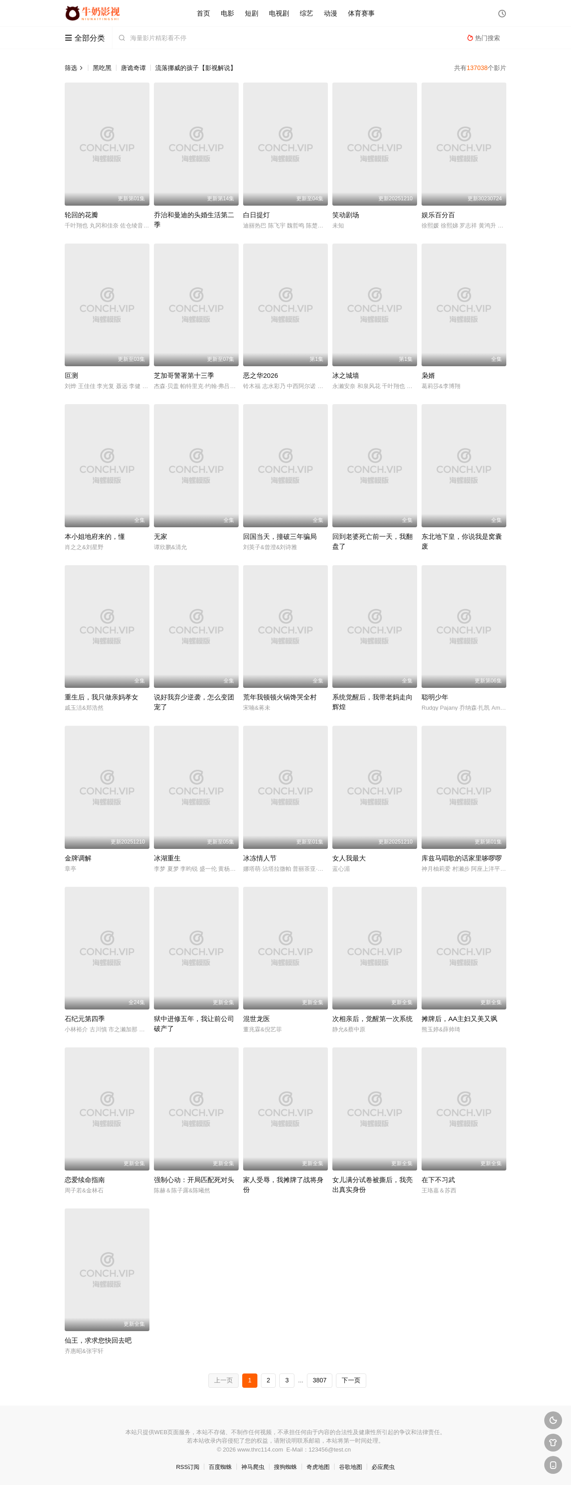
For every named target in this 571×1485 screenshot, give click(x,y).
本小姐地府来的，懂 (95, 536)
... (300, 1380)
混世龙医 (256, 1018)
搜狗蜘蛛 (285, 1467)
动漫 (330, 13)
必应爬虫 (383, 1467)
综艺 (306, 13)
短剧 (251, 13)
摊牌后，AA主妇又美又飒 (459, 1018)
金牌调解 (78, 858)
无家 (160, 536)
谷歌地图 (350, 1467)
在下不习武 (438, 1179)
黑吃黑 (102, 67)
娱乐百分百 (438, 215)
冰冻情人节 (260, 858)
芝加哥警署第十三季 (184, 375)
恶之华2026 (260, 375)
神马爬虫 (253, 1467)
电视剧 (279, 13)
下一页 (351, 1380)
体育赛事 (361, 13)
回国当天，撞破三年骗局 (280, 536)
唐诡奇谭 (133, 67)
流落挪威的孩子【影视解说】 (195, 67)
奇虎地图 (318, 1467)
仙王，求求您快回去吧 (98, 1340)
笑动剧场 (345, 215)
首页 (203, 13)
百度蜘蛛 (220, 1467)
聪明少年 (435, 697)
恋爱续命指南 (85, 1179)
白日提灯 (256, 215)
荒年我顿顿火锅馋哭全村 (280, 697)
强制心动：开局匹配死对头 (194, 1179)
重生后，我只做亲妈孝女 (101, 697)
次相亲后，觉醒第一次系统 (372, 1018)
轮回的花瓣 (81, 215)
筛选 (74, 67)
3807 (320, 1380)
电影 (227, 13)
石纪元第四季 (85, 1018)
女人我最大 (349, 858)
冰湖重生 (167, 858)
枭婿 (428, 375)
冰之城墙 (345, 375)
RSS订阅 (188, 1467)
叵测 (71, 375)
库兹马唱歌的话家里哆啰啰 (462, 858)
